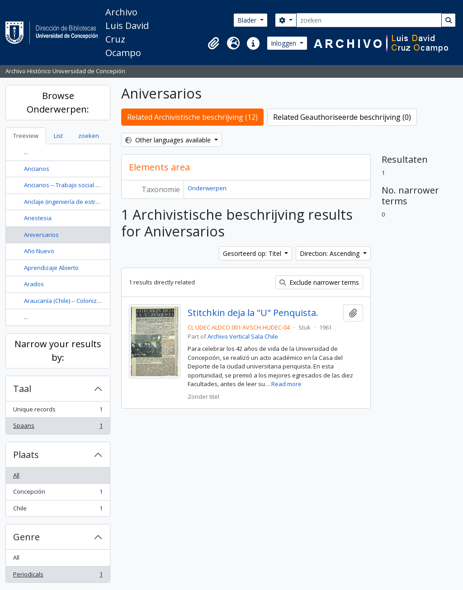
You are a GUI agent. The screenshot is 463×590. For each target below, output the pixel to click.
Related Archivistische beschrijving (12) (192, 117)
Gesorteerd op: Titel (253, 253)
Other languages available (169, 140)
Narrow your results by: (57, 350)
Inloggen (284, 43)
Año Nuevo (39, 251)
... (26, 152)
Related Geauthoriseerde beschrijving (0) (342, 117)
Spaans (58, 427)
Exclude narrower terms (319, 282)
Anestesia (38, 218)
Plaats (26, 454)
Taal (22, 388)
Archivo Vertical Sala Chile (243, 336)
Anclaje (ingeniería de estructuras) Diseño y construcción (101, 202)
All (16, 475)
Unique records (58, 411)
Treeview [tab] (25, 136)
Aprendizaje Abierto (51, 268)
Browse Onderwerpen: (58, 102)
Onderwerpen (207, 188)
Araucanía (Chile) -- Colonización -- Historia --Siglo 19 (94, 301)
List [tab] (58, 136)
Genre (26, 537)
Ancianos (36, 169)
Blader (247, 20)
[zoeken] (369, 20)
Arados (34, 284)
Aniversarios (41, 235)
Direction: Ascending (330, 253)
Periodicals (58, 576)
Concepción (58, 493)
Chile (58, 510)
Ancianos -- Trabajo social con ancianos (78, 185)
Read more (286, 384)
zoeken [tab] (88, 136)
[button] (213, 43)
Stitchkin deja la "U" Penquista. (253, 312)
